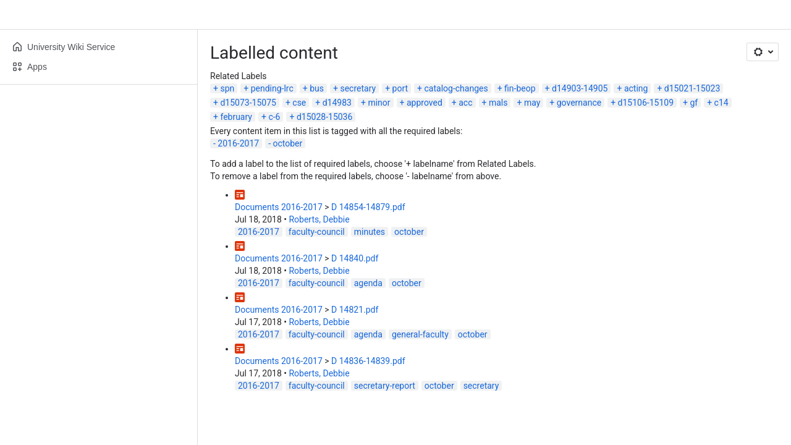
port (400, 88)
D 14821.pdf (354, 310)
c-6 (274, 117)
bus (317, 88)
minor (379, 103)
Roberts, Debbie (319, 219)
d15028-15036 (324, 117)
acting (636, 88)
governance (579, 103)
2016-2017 (238, 143)
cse (299, 103)
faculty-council (317, 232)
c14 (721, 103)
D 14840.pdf (354, 258)
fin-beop (520, 88)
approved (424, 103)
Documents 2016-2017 (279, 207)
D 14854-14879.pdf (368, 207)
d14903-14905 (579, 88)
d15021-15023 (692, 88)
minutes (369, 232)
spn (227, 88)
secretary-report (384, 386)
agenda (368, 283)
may (532, 103)
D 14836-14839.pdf (368, 361)
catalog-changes (456, 88)
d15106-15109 (646, 103)
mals (498, 103)
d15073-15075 (248, 103)
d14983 (337, 103)
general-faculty (420, 334)
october (288, 143)
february (236, 117)
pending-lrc (272, 88)
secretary (358, 88)
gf (694, 103)
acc (465, 103)
